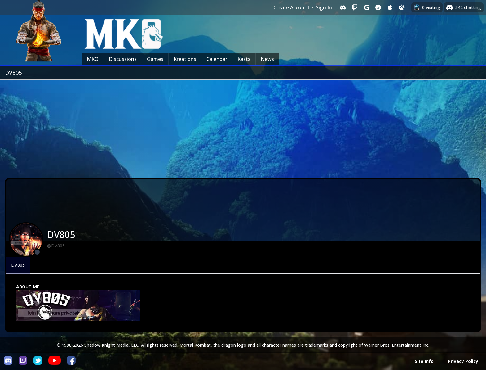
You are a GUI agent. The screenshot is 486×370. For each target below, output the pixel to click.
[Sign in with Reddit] (378, 7)
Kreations (185, 59)
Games (155, 59)
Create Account (291, 7)
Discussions (123, 59)
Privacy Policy (463, 361)
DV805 (18, 265)
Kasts (243, 59)
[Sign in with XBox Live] (401, 7)
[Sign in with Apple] (390, 7)
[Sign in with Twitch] (354, 7)
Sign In (324, 7)
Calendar (216, 59)
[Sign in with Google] (366, 7)
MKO (93, 59)
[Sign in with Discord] (342, 7)
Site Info (424, 361)
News (267, 59)
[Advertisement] (243, 126)
